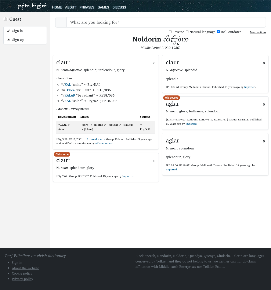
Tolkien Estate (213, 266)
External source (94, 139)
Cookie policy (22, 273)
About (70, 7)
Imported (127, 176)
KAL (68, 84)
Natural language (200, 32)
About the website (25, 268)
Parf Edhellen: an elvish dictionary (32, 5)
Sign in (15, 30)
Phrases (86, 7)
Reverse (176, 32)
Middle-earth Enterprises (177, 266)
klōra (71, 90)
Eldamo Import (104, 143)
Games (103, 7)
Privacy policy (22, 279)
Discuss (119, 7)
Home (57, 7)
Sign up (15, 39)
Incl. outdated (229, 32)
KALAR (70, 95)
